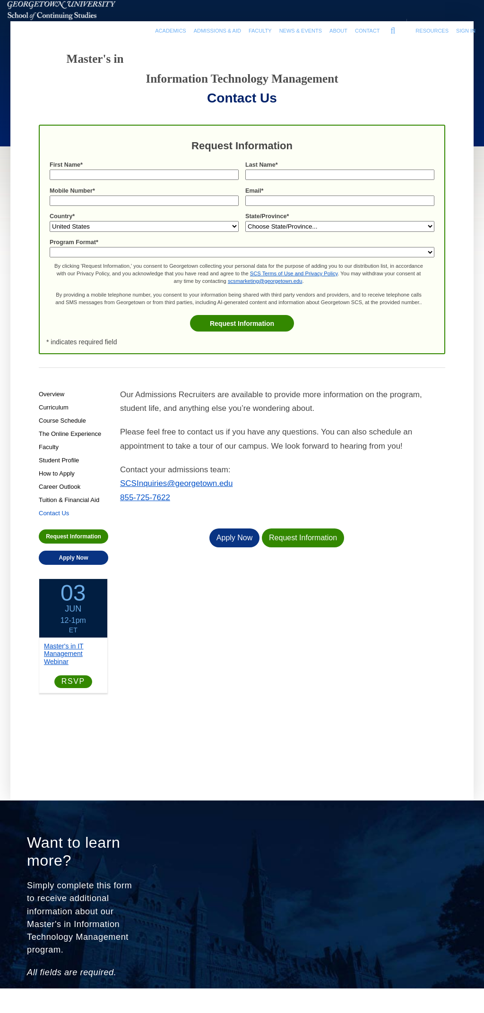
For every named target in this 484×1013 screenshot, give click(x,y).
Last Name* (261, 185)
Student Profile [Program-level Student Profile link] (59, 474)
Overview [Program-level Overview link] (51, 408)
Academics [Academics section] (170, 31)
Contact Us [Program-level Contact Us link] (54, 527)
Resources (432, 31)
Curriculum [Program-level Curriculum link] (54, 422)
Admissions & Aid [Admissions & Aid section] (217, 31)
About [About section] (338, 31)
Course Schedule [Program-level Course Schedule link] (62, 435)
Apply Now (73, 572)
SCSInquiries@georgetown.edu (176, 498)
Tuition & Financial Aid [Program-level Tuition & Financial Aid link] (69, 514)
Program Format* (74, 262)
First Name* (66, 185)
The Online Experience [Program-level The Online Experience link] (70, 448)
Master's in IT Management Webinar (64, 669)
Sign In (465, 31)
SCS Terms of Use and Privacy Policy (293, 294)
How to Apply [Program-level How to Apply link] (57, 488)
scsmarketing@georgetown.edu (265, 301)
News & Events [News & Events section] (300, 31)
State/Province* (267, 236)
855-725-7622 (145, 512)
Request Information (242, 344)
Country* (62, 236)
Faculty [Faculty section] (260, 31)
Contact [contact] (367, 31)
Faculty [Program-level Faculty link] (49, 461)
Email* (254, 211)
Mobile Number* (72, 211)
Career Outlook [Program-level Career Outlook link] (59, 501)
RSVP (73, 696)
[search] (392, 28)
